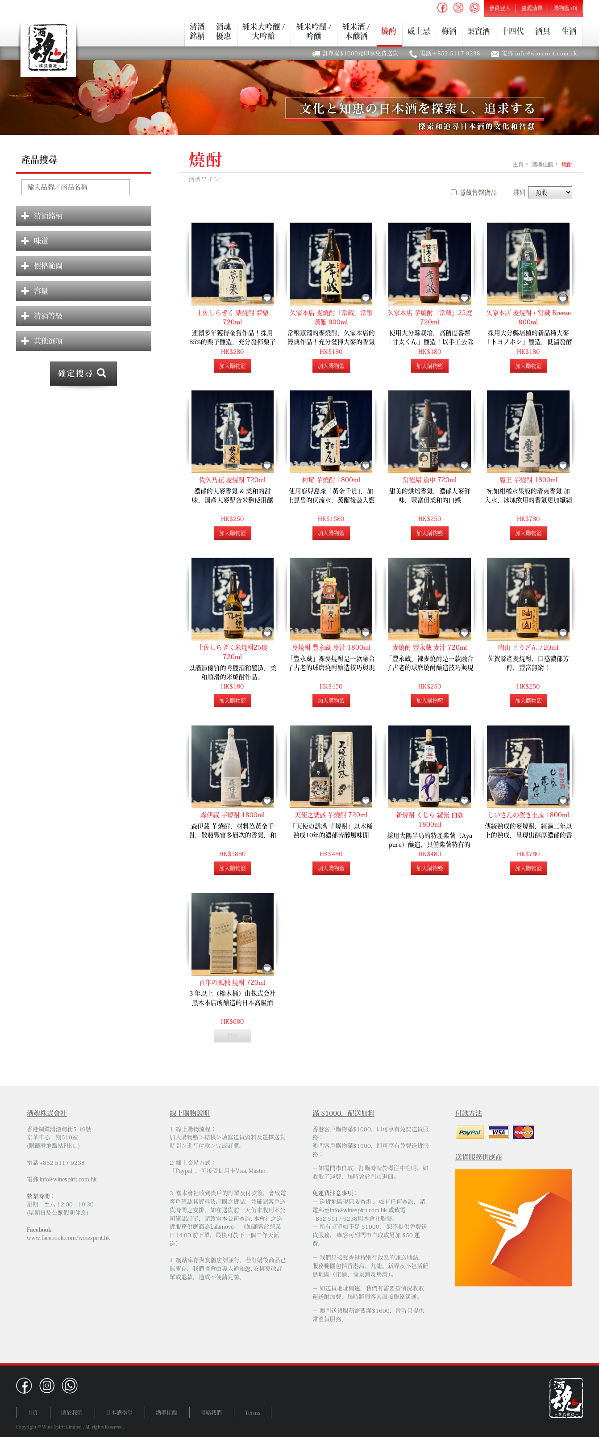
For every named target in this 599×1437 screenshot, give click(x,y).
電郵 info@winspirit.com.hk (540, 53)
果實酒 (478, 31)
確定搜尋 (76, 373)
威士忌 (419, 31)
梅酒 (449, 31)
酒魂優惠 (223, 31)
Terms (252, 1412)
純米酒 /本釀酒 (356, 31)
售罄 (232, 1035)
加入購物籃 (232, 366)
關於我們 (72, 1412)
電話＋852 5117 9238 (450, 53)
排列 (519, 192)
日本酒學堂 (119, 1412)
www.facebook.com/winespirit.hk (68, 1238)
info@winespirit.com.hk (68, 1179)
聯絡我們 (211, 1412)
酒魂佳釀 (542, 164)
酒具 (542, 31)
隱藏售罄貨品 (478, 192)
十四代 (512, 31)
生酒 (569, 31)
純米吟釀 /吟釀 (314, 31)
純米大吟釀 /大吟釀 (263, 31)
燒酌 (388, 31)
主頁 (518, 164)
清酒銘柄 (197, 31)
